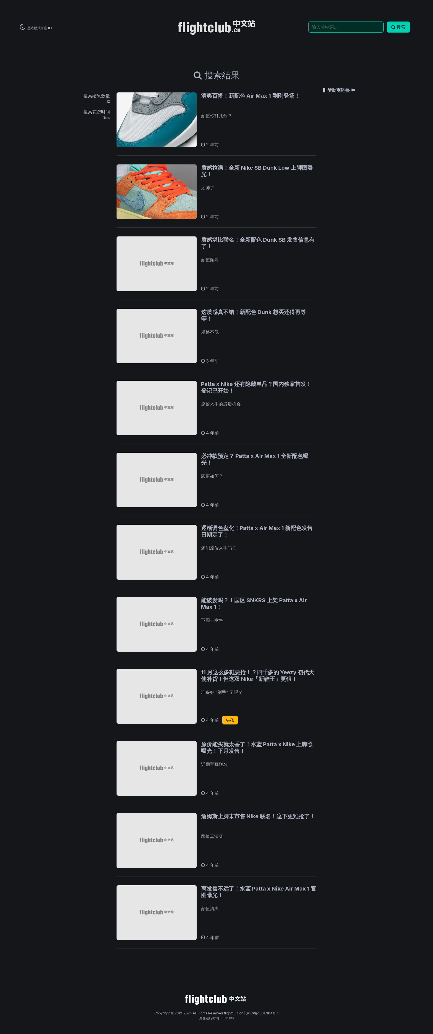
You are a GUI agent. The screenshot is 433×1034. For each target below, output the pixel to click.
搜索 (398, 27)
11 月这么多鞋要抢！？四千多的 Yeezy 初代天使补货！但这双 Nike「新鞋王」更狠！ (258, 675)
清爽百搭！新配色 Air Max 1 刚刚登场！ (250, 95)
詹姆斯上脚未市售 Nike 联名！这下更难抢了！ (258, 816)
